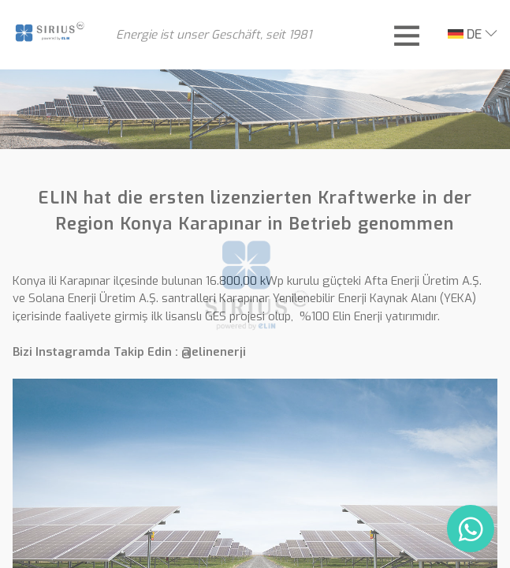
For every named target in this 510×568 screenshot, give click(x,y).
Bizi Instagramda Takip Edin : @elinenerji (129, 352)
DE (465, 34)
